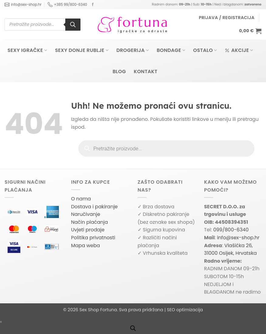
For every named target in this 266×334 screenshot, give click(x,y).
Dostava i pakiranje (94, 206)
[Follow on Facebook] (92, 4)
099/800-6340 (231, 229)
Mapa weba (85, 245)
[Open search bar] (133, 328)
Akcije (239, 50)
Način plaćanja (89, 222)
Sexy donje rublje (81, 50)
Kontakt (146, 71)
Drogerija (132, 50)
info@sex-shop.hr (23, 4)
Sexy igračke (27, 50)
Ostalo (205, 50)
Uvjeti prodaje (87, 229)
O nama (81, 198)
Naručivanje (85, 214)
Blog (119, 71)
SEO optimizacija (185, 310)
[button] (226, 17)
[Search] (72, 25)
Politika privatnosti (93, 237)
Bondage (171, 50)
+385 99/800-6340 (67, 4)
